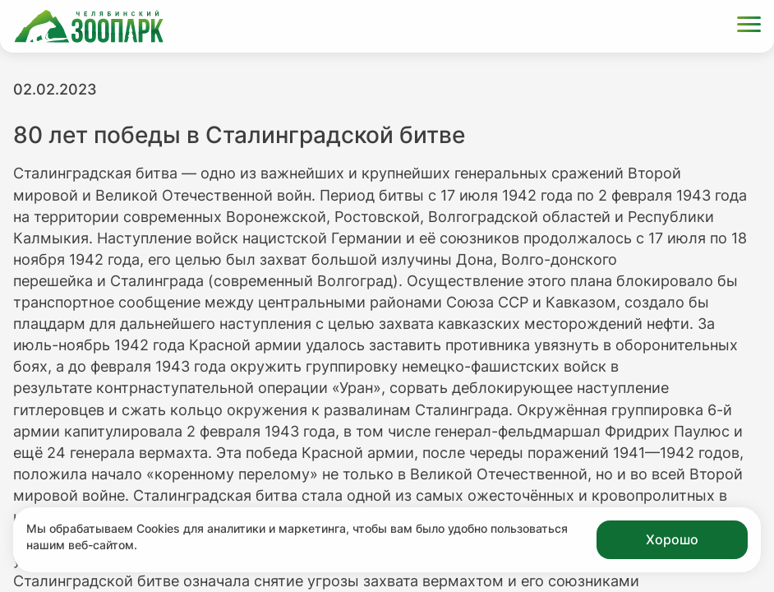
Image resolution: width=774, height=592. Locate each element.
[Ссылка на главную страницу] (88, 26)
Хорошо (672, 539)
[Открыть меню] (749, 26)
